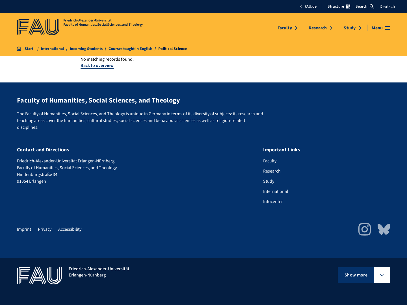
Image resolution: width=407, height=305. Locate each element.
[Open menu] (381, 28)
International (275, 191)
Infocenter (273, 202)
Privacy (44, 229)
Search (365, 6)
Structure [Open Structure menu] (339, 6)
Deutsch (387, 6)
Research (318, 28)
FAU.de (308, 6)
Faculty (285, 28)
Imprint (24, 229)
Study (350, 28)
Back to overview (97, 65)
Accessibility (69, 229)
